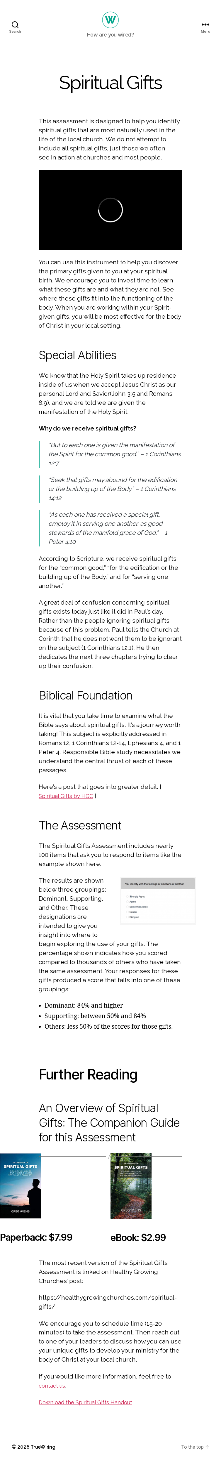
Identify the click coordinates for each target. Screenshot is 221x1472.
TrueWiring (44, 1455)
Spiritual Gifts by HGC (69, 804)
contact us (53, 1394)
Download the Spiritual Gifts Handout (92, 1410)
